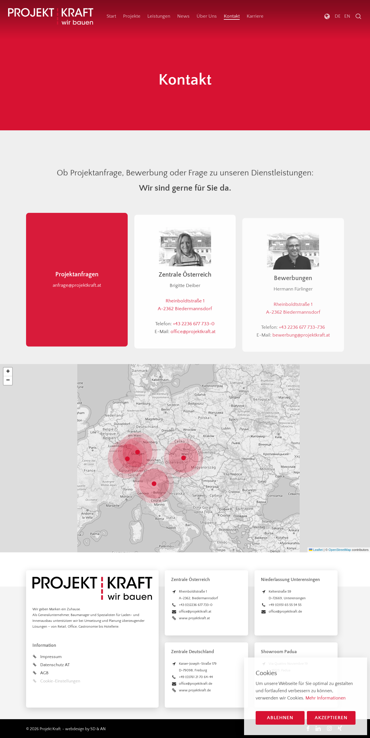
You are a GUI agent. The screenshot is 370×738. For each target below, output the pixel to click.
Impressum (51, 656)
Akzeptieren (331, 717)
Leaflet (316, 549)
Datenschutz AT (55, 664)
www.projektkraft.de (195, 690)
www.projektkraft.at (194, 618)
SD (93, 729)
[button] (185, 458)
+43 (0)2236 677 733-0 (196, 605)
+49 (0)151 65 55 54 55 (285, 605)
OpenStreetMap (340, 549)
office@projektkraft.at (195, 611)
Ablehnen (280, 717)
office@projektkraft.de (195, 684)
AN (103, 729)
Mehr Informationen (325, 698)
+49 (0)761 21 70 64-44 (196, 677)
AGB (44, 673)
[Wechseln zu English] (347, 16)
